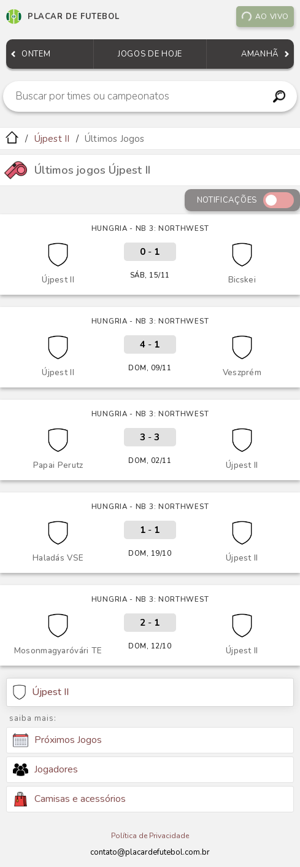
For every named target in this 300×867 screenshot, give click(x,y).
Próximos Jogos (57, 740)
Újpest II (52, 139)
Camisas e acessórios (69, 799)
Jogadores (45, 769)
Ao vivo (265, 16)
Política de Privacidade (150, 836)
